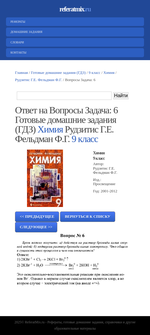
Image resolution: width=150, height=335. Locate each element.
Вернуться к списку (87, 216)
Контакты (17, 52)
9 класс (94, 73)
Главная (21, 73)
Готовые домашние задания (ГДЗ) (58, 73)
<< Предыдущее (37, 216)
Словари (16, 42)
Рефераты (17, 21)
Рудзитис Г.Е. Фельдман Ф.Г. (38, 80)
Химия (109, 73)
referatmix (75, 9)
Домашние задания (25, 32)
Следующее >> (36, 227)
